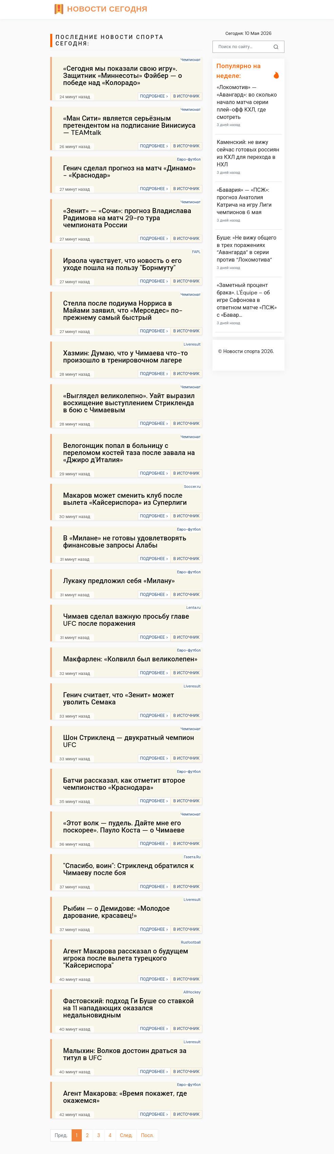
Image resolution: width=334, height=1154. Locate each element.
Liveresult (192, 344)
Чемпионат (191, 59)
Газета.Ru (192, 856)
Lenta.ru (193, 607)
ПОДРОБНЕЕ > (154, 96)
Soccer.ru (192, 486)
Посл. (147, 1135)
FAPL (196, 251)
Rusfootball (191, 942)
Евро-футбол (189, 159)
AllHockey (192, 992)
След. (126, 1135)
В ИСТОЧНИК (186, 96)
